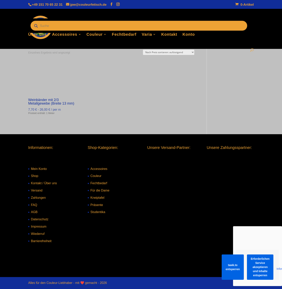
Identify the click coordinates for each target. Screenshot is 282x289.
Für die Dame (99, 190)
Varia (147, 34)
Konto (189, 34)
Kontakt (169, 34)
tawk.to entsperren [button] (233, 267)
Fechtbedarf (124, 34)
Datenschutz (39, 219)
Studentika (97, 212)
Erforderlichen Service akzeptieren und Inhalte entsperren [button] (260, 267)
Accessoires (64, 34)
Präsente (96, 205)
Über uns (37, 34)
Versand (36, 190)
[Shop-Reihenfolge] (168, 52)
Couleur (95, 34)
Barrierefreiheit (41, 241)
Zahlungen (38, 197)
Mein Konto (39, 168)
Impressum (38, 226)
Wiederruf (37, 233)
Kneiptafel (97, 197)
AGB (34, 212)
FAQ (34, 205)
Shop (34, 176)
